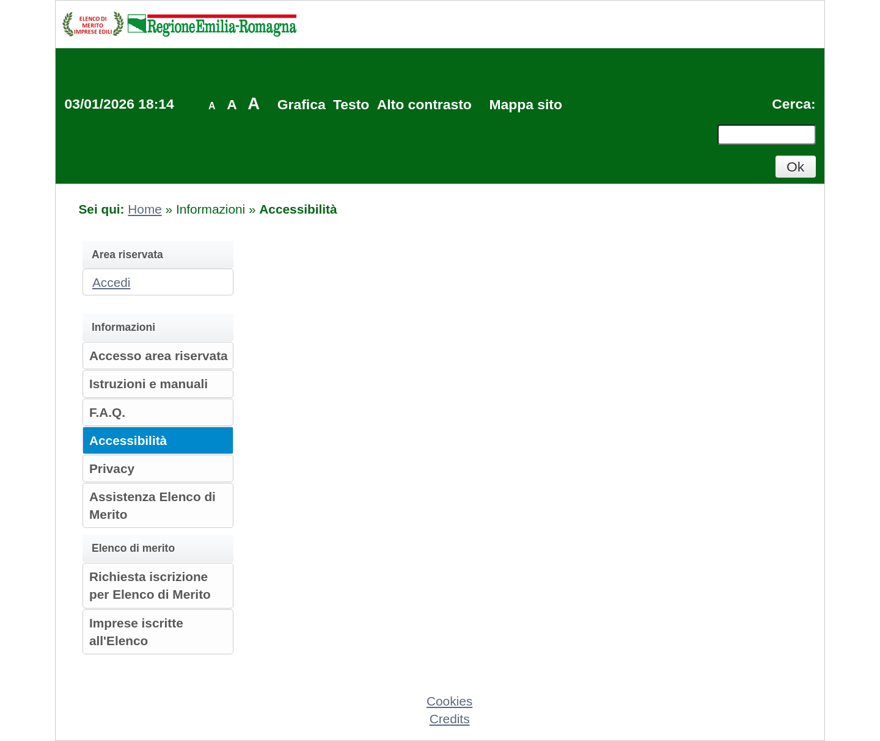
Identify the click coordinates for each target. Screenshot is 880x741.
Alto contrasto (424, 104)
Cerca (791, 104)
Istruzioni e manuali (148, 384)
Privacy (111, 468)
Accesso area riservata (158, 356)
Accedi (111, 282)
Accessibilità (128, 440)
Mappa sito (525, 104)
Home (144, 209)
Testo (351, 104)
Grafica (301, 104)
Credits (450, 719)
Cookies (449, 701)
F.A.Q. (107, 412)
